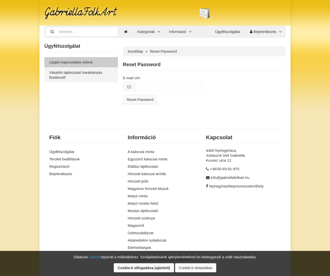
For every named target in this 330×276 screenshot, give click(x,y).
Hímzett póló (138, 181)
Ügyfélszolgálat (227, 32)
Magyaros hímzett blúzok (148, 188)
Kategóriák (146, 32)
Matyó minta (138, 196)
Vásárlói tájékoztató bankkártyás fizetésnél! (75, 74)
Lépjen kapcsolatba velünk (71, 62)
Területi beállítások (64, 159)
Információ (177, 32)
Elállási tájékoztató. (143, 166)
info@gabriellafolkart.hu (230, 177)
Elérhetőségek (139, 247)
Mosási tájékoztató (143, 211)
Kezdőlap (135, 51)
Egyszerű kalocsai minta (147, 159)
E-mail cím (131, 78)
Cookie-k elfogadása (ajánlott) (144, 268)
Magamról (136, 225)
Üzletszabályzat (140, 233)
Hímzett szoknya (141, 218)
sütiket (94, 257)
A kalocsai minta (141, 152)
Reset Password (140, 99)
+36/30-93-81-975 (225, 169)
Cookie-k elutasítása (195, 268)
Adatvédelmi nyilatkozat (147, 240)
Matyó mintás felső (143, 203)
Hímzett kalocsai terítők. (147, 174)
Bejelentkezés (263, 32)
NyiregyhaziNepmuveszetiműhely (236, 186)
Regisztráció (59, 166)
